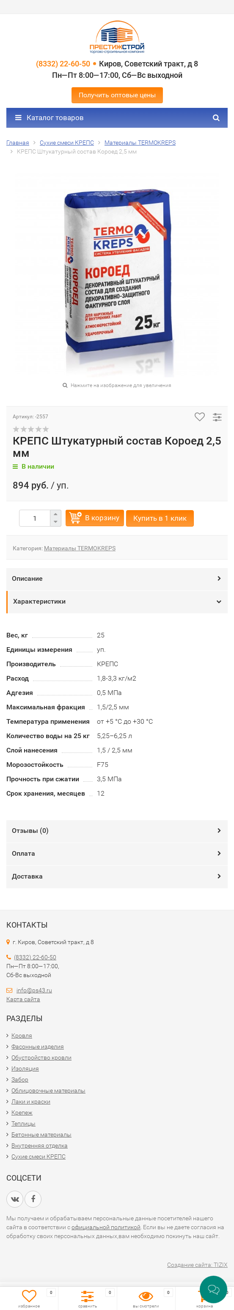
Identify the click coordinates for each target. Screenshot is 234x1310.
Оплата (23, 853)
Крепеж (22, 1112)
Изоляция (25, 1068)
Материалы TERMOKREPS (80, 548)
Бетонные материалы (41, 1134)
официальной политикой (106, 1227)
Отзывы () (30, 831)
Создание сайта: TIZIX (197, 1264)
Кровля (21, 1035)
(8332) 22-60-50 (63, 63)
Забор (19, 1079)
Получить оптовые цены (117, 95)
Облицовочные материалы (48, 1090)
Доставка (27, 876)
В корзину (102, 518)
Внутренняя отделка (39, 1145)
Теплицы (23, 1123)
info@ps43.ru (34, 990)
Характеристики (39, 601)
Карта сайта (23, 999)
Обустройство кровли (41, 1057)
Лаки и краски (30, 1101)
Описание (27, 578)
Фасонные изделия (37, 1046)
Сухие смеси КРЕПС (38, 1156)
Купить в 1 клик (160, 518)
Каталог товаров (49, 117)
